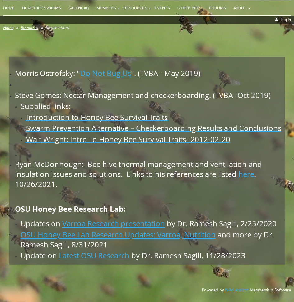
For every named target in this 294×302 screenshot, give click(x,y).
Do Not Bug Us (105, 73)
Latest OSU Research (94, 255)
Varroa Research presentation (113, 223)
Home (8, 27)
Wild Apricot (237, 290)
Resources (29, 27)
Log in (286, 19)
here (246, 174)
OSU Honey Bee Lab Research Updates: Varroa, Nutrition (118, 235)
